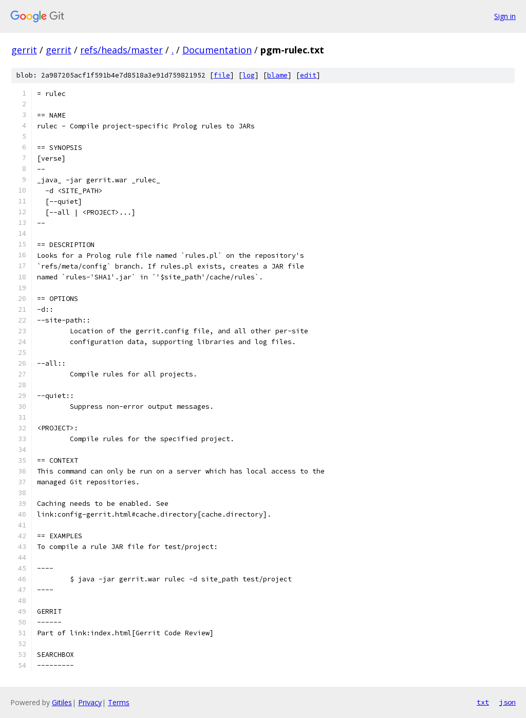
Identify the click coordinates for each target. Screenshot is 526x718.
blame (277, 75)
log (248, 75)
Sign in (505, 16)
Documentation (217, 50)
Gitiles (62, 702)
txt (483, 702)
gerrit (24, 50)
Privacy (90, 702)
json (507, 702)
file (222, 75)
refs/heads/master (121, 50)
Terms (118, 702)
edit (308, 75)
